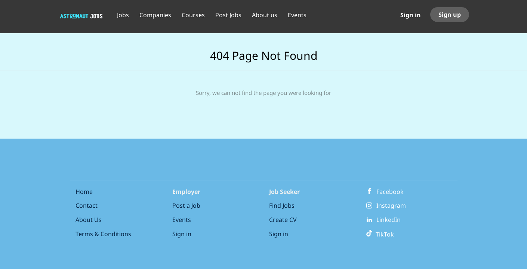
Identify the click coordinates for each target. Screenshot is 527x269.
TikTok (380, 234)
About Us (88, 220)
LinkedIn (388, 220)
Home (84, 192)
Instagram (391, 205)
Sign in (410, 15)
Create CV (283, 220)
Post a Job (186, 205)
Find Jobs (282, 205)
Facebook (390, 192)
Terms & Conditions (103, 234)
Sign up (449, 14)
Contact (86, 205)
